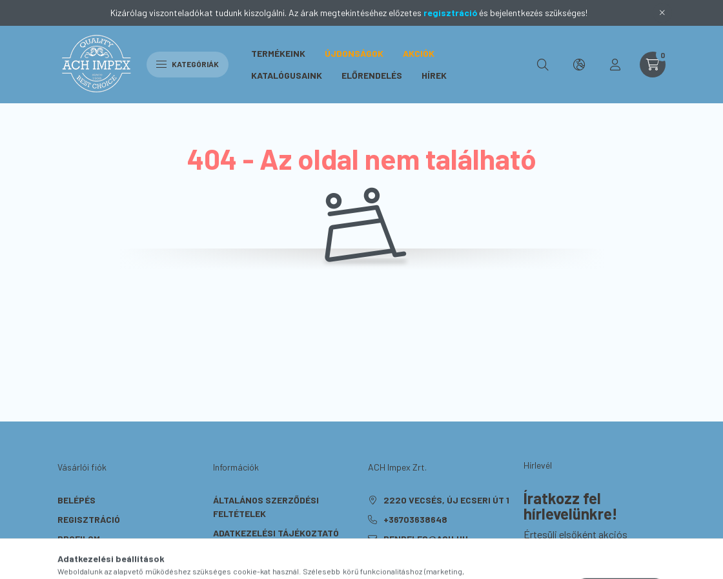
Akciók (418, 53)
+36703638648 (415, 519)
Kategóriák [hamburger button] (187, 63)
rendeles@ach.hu (425, 538)
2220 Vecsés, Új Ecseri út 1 (446, 499)
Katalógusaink (286, 75)
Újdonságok (354, 53)
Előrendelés (371, 75)
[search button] (543, 64)
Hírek (434, 75)
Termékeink (278, 53)
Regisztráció (88, 519)
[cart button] (653, 64)
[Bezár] (662, 13)
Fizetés (231, 552)
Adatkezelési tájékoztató (276, 532)
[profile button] (615, 64)
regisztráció (450, 12)
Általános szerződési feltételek (266, 506)
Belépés (76, 499)
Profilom (78, 538)
